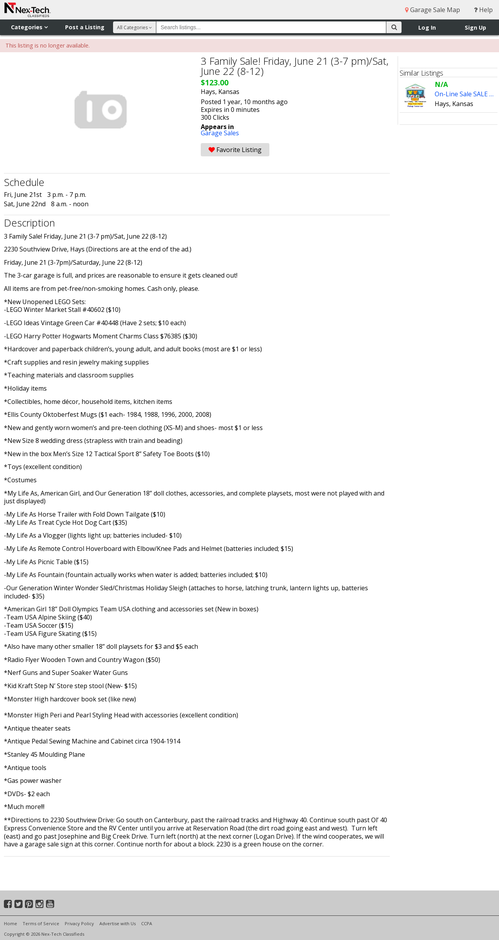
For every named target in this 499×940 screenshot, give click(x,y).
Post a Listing (84, 27)
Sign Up (475, 27)
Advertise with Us (117, 923)
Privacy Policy (79, 923)
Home (10, 923)
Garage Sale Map (432, 9)
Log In (427, 27)
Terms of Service (41, 923)
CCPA (146, 923)
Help (483, 9)
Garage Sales (220, 133)
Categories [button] (29, 27)
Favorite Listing (235, 149)
